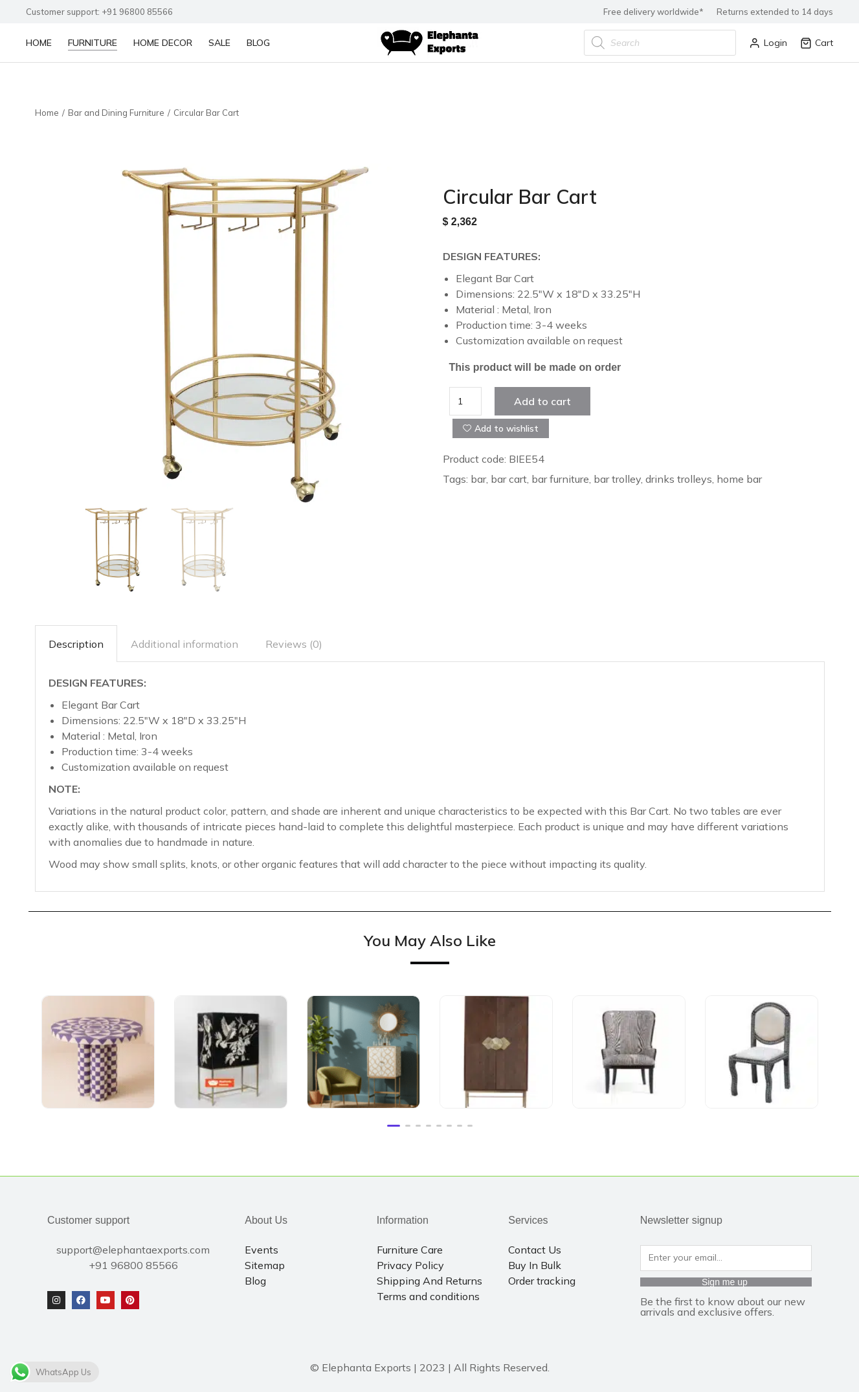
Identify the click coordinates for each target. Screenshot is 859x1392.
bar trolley (617, 478)
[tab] (76, 643)
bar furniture (560, 478)
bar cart (509, 478)
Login (768, 43)
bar (478, 478)
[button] (393, 1126)
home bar (739, 478)
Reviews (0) (293, 643)
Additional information (184, 643)
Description (76, 643)
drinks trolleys (678, 478)
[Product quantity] (465, 401)
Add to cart (542, 401)
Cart (816, 43)
